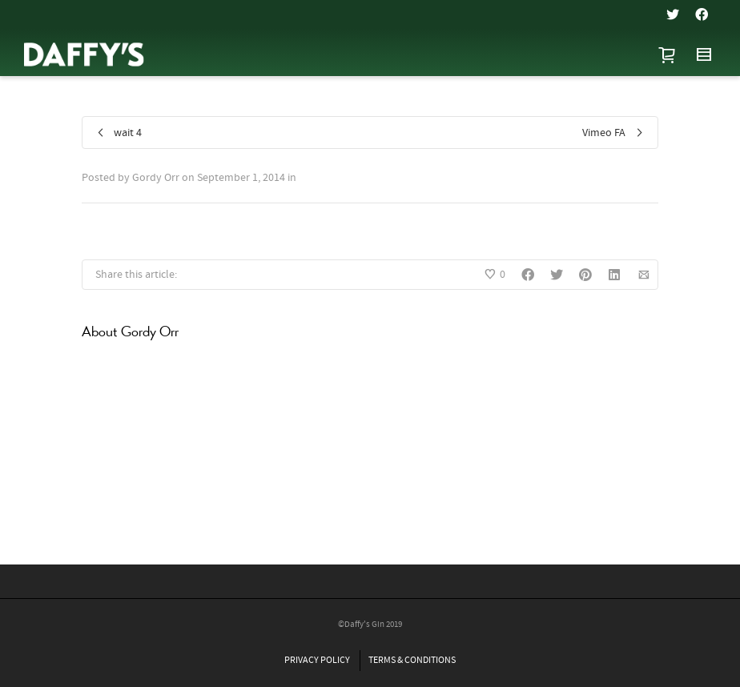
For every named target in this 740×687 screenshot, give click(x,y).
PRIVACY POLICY (317, 660)
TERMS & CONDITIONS (412, 660)
